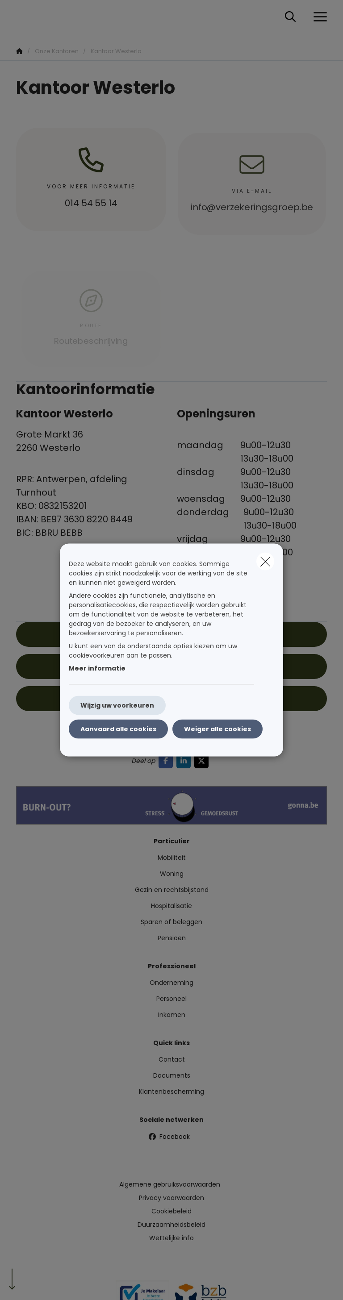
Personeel (171, 998)
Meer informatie (97, 668)
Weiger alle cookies (217, 729)
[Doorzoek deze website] (290, 16)
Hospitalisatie (171, 905)
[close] (265, 562)
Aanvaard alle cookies (118, 729)
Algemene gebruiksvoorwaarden (169, 1184)
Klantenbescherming (171, 1091)
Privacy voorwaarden (171, 1197)
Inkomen (171, 1014)
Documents (171, 1075)
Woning (172, 873)
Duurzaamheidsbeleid (171, 1224)
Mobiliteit (172, 857)
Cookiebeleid (171, 1211)
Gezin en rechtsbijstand (172, 889)
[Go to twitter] (203, 761)
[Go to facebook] (167, 761)
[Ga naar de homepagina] (21, 16)
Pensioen (172, 937)
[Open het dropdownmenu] (318, 16)
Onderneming (171, 982)
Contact (172, 1059)
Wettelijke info (171, 1237)
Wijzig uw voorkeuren (117, 705)
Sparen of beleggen (171, 921)
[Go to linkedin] (185, 761)
